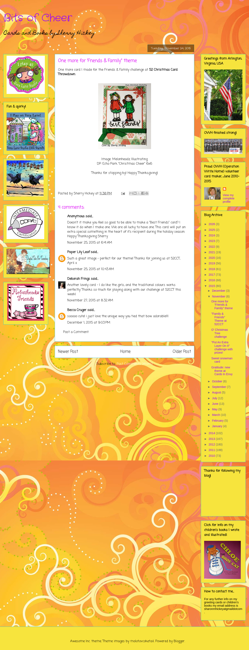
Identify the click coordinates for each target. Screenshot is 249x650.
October (217, 381)
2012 (212, 444)
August (217, 392)
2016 (212, 280)
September (219, 387)
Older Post (182, 352)
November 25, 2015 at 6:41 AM (89, 242)
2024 (212, 235)
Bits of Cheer (37, 18)
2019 (212, 263)
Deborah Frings (78, 278)
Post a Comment (76, 332)
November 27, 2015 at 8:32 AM (90, 300)
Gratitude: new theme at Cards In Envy (222, 371)
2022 (212, 246)
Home (125, 352)
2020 (212, 257)
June (215, 403)
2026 (212, 224)
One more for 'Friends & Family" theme (222, 305)
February (218, 420)
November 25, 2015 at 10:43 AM (90, 269)
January (217, 426)
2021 (212, 252)
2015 (212, 286)
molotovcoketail (142, 641)
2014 (212, 433)
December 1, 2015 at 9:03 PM (88, 322)
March (216, 414)
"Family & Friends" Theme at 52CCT (219, 319)
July (215, 398)
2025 (212, 229)
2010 (212, 455)
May (215, 409)
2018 (212, 269)
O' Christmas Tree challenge (219, 333)
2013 (212, 439)
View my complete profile (229, 198)
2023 (212, 241)
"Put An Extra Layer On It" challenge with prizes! (222, 347)
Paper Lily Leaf (78, 252)
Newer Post (68, 352)
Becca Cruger (76, 310)
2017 (212, 274)
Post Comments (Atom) (135, 364)
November (219, 296)
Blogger (179, 641)
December (219, 290)
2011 (212, 450)
